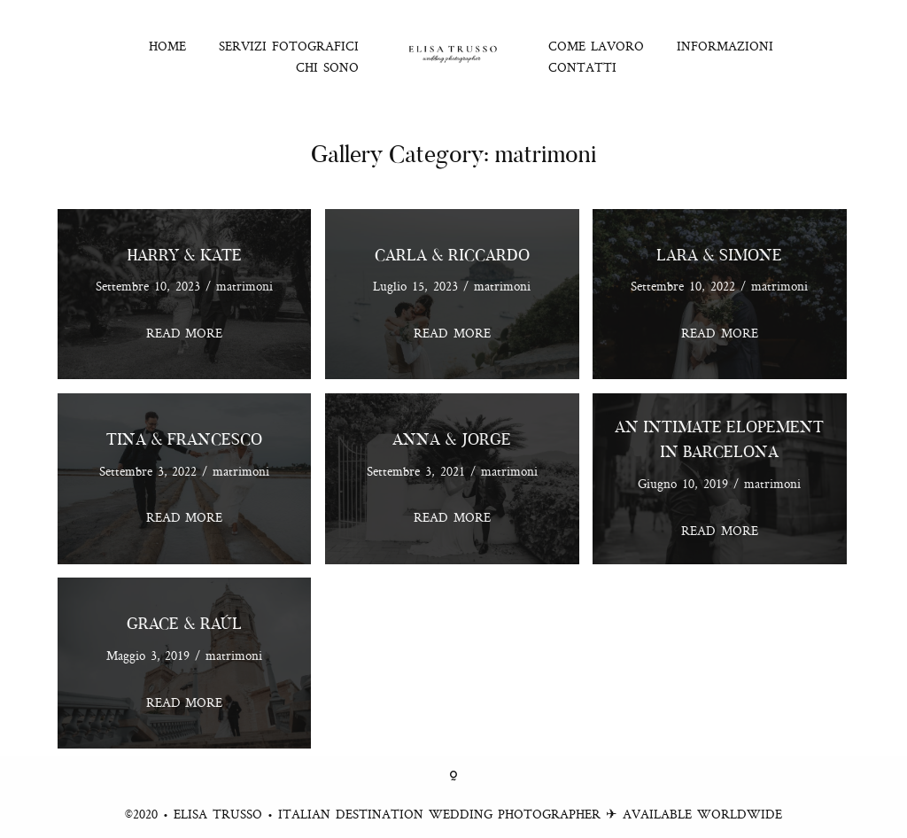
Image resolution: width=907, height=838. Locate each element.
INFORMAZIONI (725, 45)
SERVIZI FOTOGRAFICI (289, 45)
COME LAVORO (596, 45)
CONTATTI (582, 66)
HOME (167, 45)
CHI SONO (327, 66)
